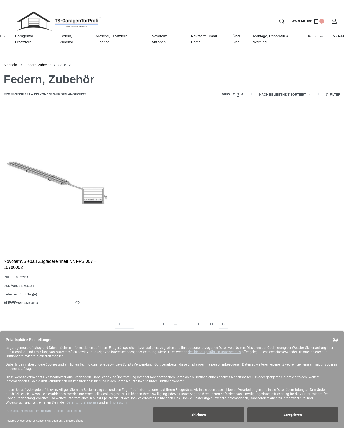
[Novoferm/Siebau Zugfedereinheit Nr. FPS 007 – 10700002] (57, 179)
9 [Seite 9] (188, 324)
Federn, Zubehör (38, 65)
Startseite (11, 65)
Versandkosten (22, 286)
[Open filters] (333, 95)
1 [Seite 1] (164, 324)
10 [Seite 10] (200, 324)
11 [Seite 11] (212, 324)
